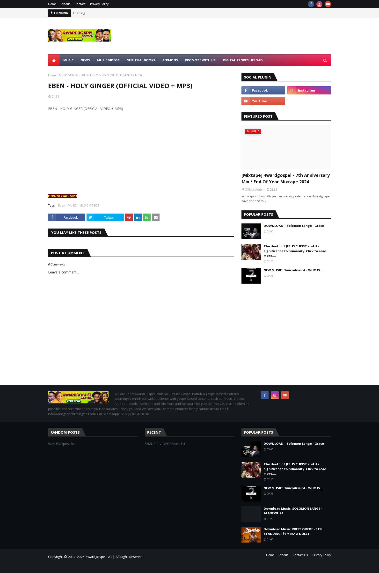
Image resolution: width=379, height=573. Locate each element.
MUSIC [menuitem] (68, 60)
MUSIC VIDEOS (68, 75)
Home (52, 4)
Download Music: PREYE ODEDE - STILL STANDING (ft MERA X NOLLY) (294, 531)
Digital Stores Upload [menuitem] (243, 60)
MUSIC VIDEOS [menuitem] (108, 60)
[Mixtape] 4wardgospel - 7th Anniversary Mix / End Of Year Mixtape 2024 (285, 178)
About (65, 4)
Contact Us (300, 555)
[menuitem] (54, 60)
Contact (80, 4)
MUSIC (72, 205)
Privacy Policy (99, 4)
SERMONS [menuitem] (170, 60)
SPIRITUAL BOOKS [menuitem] (141, 60)
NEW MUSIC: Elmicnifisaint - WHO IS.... (294, 270)
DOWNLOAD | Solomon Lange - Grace (294, 225)
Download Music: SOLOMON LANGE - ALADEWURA (293, 511)
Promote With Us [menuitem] (200, 60)
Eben (61, 205)
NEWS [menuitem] (85, 60)
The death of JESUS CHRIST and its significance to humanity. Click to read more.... (295, 251)
